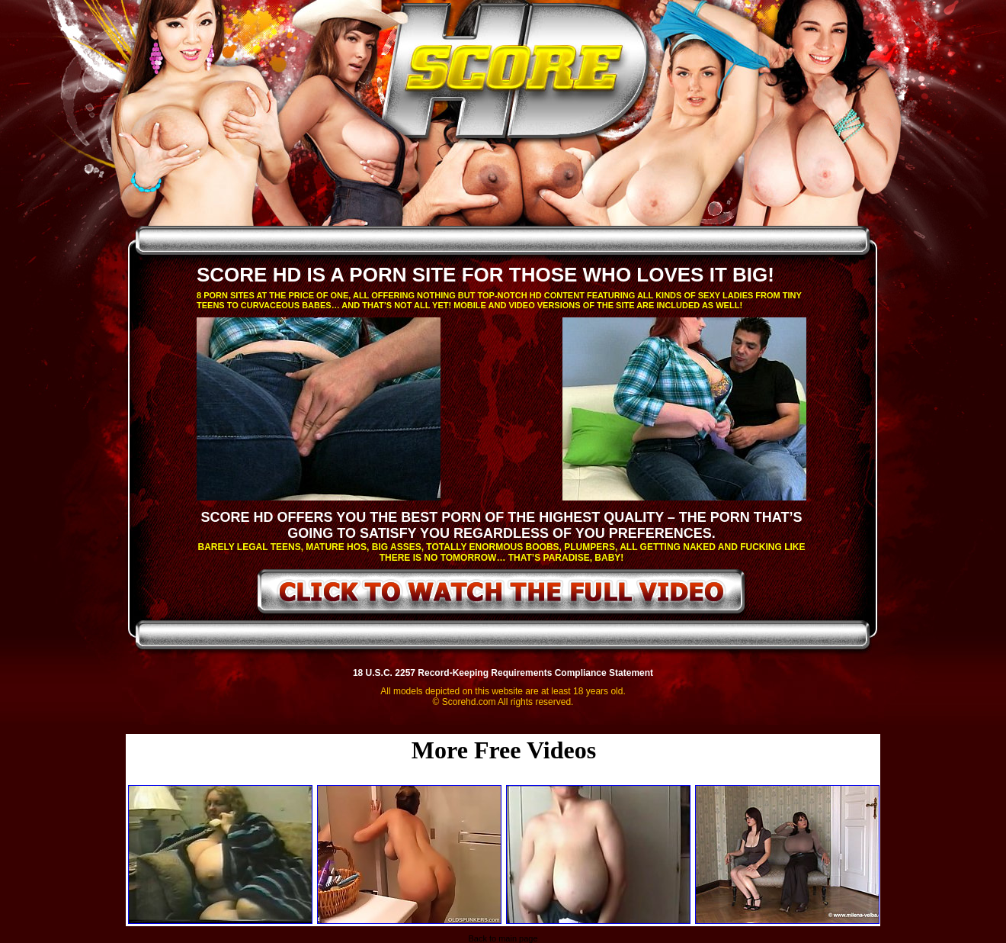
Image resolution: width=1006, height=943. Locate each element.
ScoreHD (516, 75)
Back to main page (502, 938)
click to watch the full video (502, 594)
